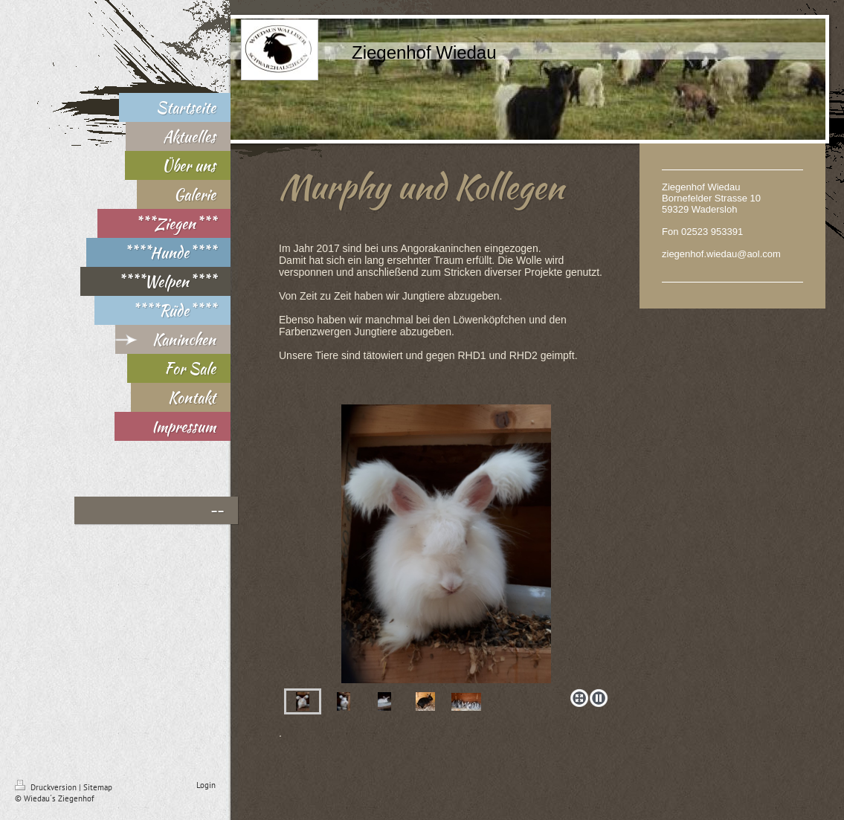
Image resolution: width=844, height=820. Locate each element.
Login (206, 785)
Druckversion (47, 787)
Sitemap (97, 787)
